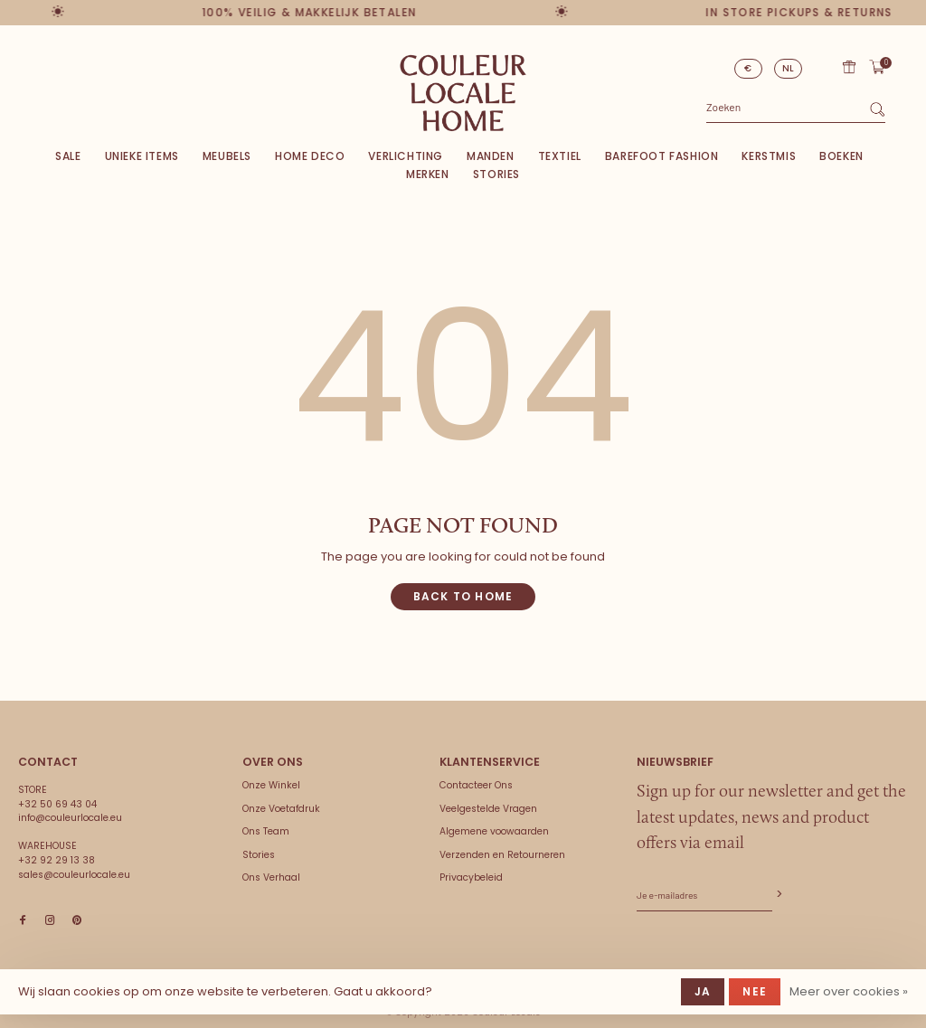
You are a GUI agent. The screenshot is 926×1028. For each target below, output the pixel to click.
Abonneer (777, 894)
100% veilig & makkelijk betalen (314, 12)
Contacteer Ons (476, 785)
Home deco (310, 156)
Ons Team (265, 831)
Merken (427, 174)
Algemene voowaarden (494, 831)
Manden (491, 156)
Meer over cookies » (848, 991)
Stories (496, 174)
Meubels (227, 156)
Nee (754, 991)
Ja (702, 991)
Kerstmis (769, 156)
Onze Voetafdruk (281, 809)
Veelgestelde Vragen (488, 809)
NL (788, 68)
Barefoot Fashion (662, 156)
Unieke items (142, 156)
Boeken (841, 156)
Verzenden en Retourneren (502, 855)
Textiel (559, 156)
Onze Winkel (271, 785)
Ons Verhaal (271, 877)
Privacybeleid (471, 877)
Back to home (463, 596)
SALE (67, 156)
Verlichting (405, 156)
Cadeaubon (849, 67)
